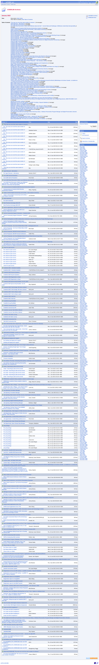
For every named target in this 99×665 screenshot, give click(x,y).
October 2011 (83, 349)
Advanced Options (84, 124)
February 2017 (83, 275)
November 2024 (83, 167)
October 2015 (83, 294)
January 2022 (83, 207)
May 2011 (82, 355)
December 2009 (83, 375)
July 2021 (82, 214)
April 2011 (82, 356)
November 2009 (83, 376)
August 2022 (83, 199)
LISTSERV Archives (92, 15)
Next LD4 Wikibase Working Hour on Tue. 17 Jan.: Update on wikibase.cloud (28, 92)
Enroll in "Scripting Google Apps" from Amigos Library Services (26, 59)
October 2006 (83, 419)
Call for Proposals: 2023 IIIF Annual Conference (22, 37)
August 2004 (83, 449)
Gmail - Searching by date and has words (20, 64)
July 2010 (82, 367)
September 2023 (84, 184)
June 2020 (82, 229)
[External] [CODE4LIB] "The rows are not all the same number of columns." (28, 118)
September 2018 (84, 253)
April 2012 (82, 342)
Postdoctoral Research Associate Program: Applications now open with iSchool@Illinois (31, 97)
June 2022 (82, 201)
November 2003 (83, 459)
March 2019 (82, 246)
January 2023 (83, 193)
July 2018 (82, 255)
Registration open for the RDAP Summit (20, 104)
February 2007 (83, 414)
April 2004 (82, 454)
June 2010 (82, 368)
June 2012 (82, 340)
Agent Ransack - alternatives (17, 23)
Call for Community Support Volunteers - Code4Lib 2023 (24, 34)
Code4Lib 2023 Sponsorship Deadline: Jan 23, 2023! (23, 45)
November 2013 (83, 320)
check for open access (16, 41)
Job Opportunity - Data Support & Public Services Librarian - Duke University (29, 72)
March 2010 (82, 371)
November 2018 (83, 251)
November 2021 (83, 209)
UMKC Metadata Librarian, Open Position (20, 114)
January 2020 (83, 235)
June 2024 (82, 173)
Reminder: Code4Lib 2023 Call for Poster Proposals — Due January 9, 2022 (28, 105)
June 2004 (82, 451)
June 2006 (82, 423)
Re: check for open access (10, 249)
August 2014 (83, 310)
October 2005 (83, 433)
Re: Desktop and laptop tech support (12, 340)
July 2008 (82, 394)
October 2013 (83, 321)
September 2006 (84, 420)
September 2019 (84, 239)
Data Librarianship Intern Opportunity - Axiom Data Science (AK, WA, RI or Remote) (30, 56)
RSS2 (95, 658)
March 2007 (82, 413)
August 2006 (83, 421)
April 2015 (82, 301)
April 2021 (82, 217)
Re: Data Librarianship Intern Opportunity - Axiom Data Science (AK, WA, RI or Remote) (14, 326)
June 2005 (82, 437)
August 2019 (83, 240)
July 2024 (82, 172)
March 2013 (82, 330)
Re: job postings (7, 428)
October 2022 (83, 196)
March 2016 (82, 288)
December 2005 (83, 430)
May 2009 (82, 383)
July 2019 (82, 242)
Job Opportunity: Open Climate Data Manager (21, 74)
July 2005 (82, 436)
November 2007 (83, 404)
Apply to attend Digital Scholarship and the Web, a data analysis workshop (28, 29)
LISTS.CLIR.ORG (5, 663)
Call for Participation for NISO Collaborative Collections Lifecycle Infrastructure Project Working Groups (35, 35)
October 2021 (83, 210)
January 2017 (83, 276)
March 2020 (82, 232)
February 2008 (83, 400)
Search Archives (84, 122)
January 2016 (83, 290)
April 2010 (82, 370)
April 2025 (82, 162)
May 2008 (82, 397)
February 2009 (83, 386)
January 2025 (83, 165)
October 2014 (83, 308)
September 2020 (84, 225)
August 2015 (83, 296)
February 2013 (83, 331)
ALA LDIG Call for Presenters (17, 24)
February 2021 (83, 220)
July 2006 (82, 422)
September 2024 (84, 170)
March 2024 (82, 177)
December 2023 (83, 180)
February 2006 (83, 428)
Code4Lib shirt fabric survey (17, 53)
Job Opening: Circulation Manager (19, 67)
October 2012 (83, 335)
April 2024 (82, 175)
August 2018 (83, 254)
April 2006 (82, 426)
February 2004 (83, 456)
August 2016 (83, 282)
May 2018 (82, 258)
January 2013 (83, 332)
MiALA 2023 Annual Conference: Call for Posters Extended (24, 82)
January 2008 (83, 401)
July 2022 (82, 200)
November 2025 (83, 153)
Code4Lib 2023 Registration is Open (19, 44)
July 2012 (82, 339)
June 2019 (82, 243)
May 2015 (82, 299)
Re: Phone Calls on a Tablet (10, 547)
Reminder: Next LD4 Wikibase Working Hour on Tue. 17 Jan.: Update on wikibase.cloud (31, 107)
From (30, 122)
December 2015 (83, 291)
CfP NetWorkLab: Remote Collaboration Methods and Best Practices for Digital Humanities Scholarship (35, 39)
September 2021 (84, 211)
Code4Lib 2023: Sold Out (16, 49)
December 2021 (83, 208)
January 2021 (83, 221)
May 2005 (82, 438)
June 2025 (82, 159)
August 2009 (83, 379)
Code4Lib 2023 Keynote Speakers (18, 43)
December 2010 (83, 361)
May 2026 (82, 147)
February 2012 (83, 345)
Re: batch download (8, 200)
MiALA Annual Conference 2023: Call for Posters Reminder (24, 85)
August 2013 (83, 324)
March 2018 (82, 260)
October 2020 (83, 224)
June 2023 (82, 187)
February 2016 (83, 289)
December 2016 (83, 277)
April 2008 (82, 398)
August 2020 (83, 226)
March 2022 (82, 204)
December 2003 (83, 458)
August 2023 (83, 185)
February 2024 (83, 178)
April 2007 (82, 412)
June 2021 (82, 215)
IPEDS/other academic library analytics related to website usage (26, 65)
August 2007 (83, 407)
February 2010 (83, 372)
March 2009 (82, 385)
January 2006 (83, 429)
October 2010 (83, 363)
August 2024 (83, 171)
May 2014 (82, 313)
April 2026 (82, 148)
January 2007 (83, 415)
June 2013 (82, 326)
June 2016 (82, 284)
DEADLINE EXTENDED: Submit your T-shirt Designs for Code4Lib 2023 (27, 57)
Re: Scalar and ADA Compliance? (11, 609)
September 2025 (84, 156)
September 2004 (84, 448)
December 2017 (83, 264)
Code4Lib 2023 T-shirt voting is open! (19, 48)
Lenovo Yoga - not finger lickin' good (19, 79)
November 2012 (83, 334)
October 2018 (83, 252)
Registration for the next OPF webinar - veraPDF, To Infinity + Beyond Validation (29, 102)
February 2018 (83, 261)
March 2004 (82, 455)
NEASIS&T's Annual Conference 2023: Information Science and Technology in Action (31, 89)
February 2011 (83, 359)
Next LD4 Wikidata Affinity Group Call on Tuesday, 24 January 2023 (26, 93)
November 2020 (83, 223)
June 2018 (82, 257)
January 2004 (83, 457)
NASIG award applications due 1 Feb (19, 88)
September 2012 (84, 337)
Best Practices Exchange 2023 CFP (19, 31)
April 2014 (82, 314)
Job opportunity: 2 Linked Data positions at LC (22, 73)
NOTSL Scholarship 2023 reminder (19, 94)
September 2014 (84, 309)
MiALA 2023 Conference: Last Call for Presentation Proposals (25, 83)
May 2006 (82, 425)
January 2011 (83, 360)
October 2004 (83, 447)
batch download (14, 30)
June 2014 (82, 312)
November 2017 (83, 265)
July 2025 (82, 158)
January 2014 (83, 318)
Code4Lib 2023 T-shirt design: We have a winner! (22, 46)
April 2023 (82, 189)
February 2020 (83, 233)
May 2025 (82, 160)
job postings (13, 75)
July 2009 (82, 381)
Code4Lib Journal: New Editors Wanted (20, 52)
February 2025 (83, 164)
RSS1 (92, 658)
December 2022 (83, 194)
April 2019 (82, 245)
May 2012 (82, 341)
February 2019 (83, 247)
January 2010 (83, 374)
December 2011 (83, 347)
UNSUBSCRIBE (14, 115)
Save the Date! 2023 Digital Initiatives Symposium (22, 109)
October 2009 (83, 377)
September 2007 (84, 406)
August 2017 (83, 268)
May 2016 (82, 286)
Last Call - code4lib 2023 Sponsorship (19, 77)
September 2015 (84, 295)
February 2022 (83, 206)
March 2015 (82, 302)
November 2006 (83, 418)
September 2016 (84, 281)
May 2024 (82, 174)
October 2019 (83, 238)
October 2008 (83, 391)
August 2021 (83, 213)
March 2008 (82, 399)
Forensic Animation (15, 61)
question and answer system (17, 101)
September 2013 (84, 323)
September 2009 (84, 378)
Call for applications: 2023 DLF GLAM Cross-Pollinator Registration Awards (28, 33)
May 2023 (82, 188)
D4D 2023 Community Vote (17, 55)
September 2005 (84, 434)
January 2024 (83, 179)
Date (49, 122)
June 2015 (82, 298)
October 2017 (83, 266)
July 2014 (82, 311)
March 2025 (82, 163)
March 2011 (82, 357)
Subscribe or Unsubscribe (88, 141)
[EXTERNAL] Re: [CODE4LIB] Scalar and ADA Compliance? (25, 117)
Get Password (85, 135)
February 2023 (83, 192)
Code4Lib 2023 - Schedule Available (19, 42)
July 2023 (82, 186)
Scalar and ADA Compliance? (18, 110)
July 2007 (82, 408)
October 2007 (83, 405)
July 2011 (82, 353)
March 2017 (82, 274)
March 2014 (82, 316)
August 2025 (83, 157)
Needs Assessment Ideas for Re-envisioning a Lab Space (24, 90)
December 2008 (83, 389)
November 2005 (83, 431)
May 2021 (82, 216)
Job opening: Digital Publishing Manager (20, 70)
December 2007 (83, 403)
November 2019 (83, 237)
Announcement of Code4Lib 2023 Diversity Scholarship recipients (26, 28)
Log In (83, 133)
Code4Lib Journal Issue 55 (17, 51)
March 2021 (82, 218)
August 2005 (83, 435)
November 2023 (83, 181)
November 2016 (83, 279)
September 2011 (84, 350)
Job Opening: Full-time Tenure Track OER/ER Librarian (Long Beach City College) (30, 71)
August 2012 (83, 338)
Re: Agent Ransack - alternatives (11, 173)
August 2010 (83, 365)
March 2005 (82, 441)
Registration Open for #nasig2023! (19, 103)
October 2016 (83, 280)
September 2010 (84, 364)
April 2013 (82, 328)
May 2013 (82, 327)
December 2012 (83, 333)
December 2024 (83, 166)
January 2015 (83, 304)
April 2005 (82, 440)
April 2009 (82, 384)
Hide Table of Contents (27, 19)
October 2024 (83, 169)
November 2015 (83, 292)
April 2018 (82, 259)
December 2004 (83, 444)
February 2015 (83, 303)
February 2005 (83, 442)
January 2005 (83, 443)
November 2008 (83, 390)
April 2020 (82, 231)
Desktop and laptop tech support (18, 58)
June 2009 (82, 382)
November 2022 (83, 195)
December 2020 (83, 222)
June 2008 (82, 396)
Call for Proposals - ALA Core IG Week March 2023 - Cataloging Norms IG (28, 36)
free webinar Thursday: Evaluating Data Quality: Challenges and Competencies (29, 63)
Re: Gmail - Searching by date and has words (14, 370)
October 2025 (83, 155)
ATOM (87, 658)
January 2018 (83, 262)
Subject (4, 122)
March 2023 (82, 191)
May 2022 (82, 202)
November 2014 (83, 306)
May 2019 (82, 244)
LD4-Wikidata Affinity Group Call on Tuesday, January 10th (24, 78)
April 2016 (82, 287)
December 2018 (83, 250)
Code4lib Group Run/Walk (17, 50)
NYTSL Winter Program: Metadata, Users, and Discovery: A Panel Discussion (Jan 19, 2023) (32, 95)
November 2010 (83, 362)
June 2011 (82, 354)
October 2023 (83, 182)
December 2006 (83, 416)
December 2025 (83, 152)
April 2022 (82, 203)
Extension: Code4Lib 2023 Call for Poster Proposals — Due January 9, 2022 (28, 60)
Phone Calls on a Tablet (16, 96)
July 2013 (82, 325)
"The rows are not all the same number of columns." (23, 22)
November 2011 (83, 348)
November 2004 (83, 445)
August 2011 (83, 352)
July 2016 (82, 283)
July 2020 (82, 228)
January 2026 (83, 151)
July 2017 (82, 269)
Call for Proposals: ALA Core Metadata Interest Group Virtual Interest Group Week (30, 38)
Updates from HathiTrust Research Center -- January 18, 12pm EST (26, 116)
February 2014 (83, 317)
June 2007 (82, 409)
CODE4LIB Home (92, 17)
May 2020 (82, 230)
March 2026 (82, 149)
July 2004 (82, 450)
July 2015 (82, 297)
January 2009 (83, 387)
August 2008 (83, 393)
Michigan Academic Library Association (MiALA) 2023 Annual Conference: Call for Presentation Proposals (36, 87)
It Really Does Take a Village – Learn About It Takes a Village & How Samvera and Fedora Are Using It (34, 66)
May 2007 (82, 411)
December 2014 (83, 305)
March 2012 (82, 343)
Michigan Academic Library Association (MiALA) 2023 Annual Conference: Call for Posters (32, 86)
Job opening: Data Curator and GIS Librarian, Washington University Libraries (29, 68)
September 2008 (84, 392)
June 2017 (82, 270)
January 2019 (83, 248)
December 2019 (83, 236)
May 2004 (82, 452)
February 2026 (83, 150)
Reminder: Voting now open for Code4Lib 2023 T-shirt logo (24, 108)
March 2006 (82, 427)
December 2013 (83, 319)
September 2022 (84, 197)
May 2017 (82, 272)
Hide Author (20, 18)
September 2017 (84, 267)
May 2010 (82, 369)
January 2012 (83, 346)
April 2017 (82, 273)
